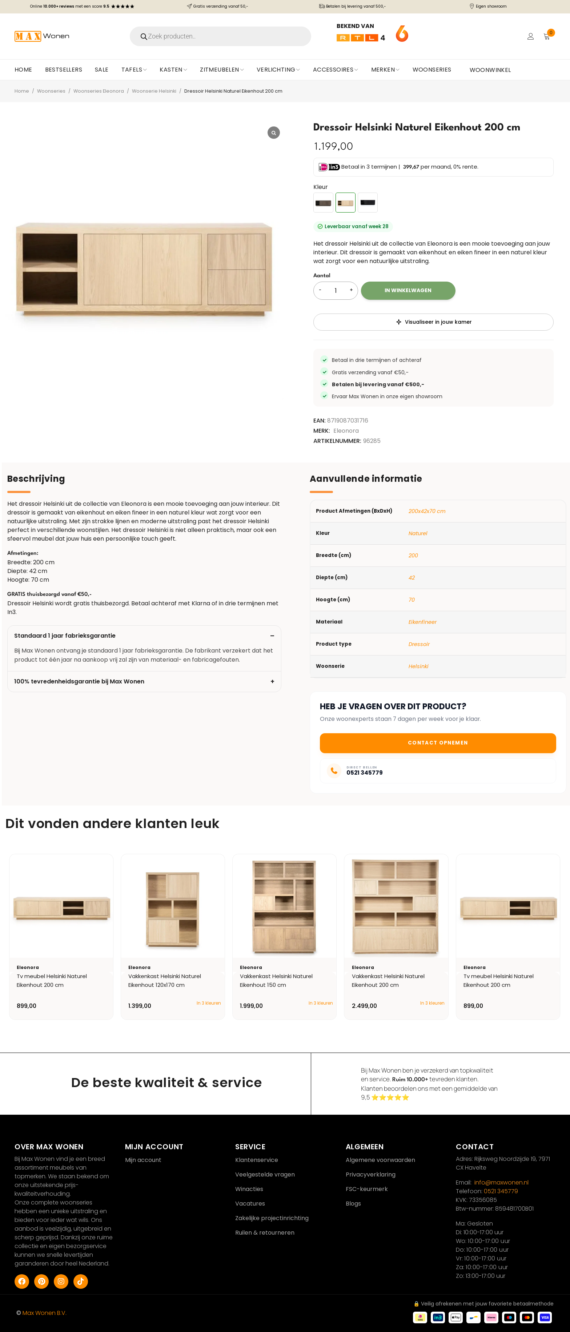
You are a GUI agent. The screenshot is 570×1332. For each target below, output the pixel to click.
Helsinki (419, 666)
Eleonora (346, 431)
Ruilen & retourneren (264, 1232)
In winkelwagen (408, 290)
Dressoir (419, 644)
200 (413, 555)
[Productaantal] (335, 291)
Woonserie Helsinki (154, 91)
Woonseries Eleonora (98, 91)
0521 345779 (501, 1191)
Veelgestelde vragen (265, 1174)
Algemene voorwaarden (380, 1160)
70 (412, 600)
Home (22, 91)
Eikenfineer (423, 622)
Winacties (249, 1189)
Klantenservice (256, 1160)
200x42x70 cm (427, 511)
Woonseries (51, 91)
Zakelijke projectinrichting (272, 1218)
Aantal (321, 276)
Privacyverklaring (371, 1174)
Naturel (418, 533)
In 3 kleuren (209, 1003)
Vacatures (250, 1203)
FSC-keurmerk (367, 1189)
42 (412, 577)
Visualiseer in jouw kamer (434, 322)
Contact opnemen (438, 742)
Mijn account (143, 1160)
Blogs (353, 1203)
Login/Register (531, 36)
